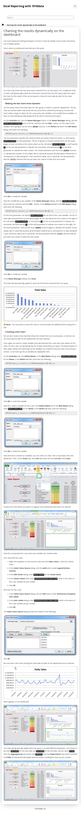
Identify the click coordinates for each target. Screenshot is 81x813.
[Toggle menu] (75, 6)
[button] (4, 103)
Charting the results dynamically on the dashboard (26, 25)
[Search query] (40, 17)
